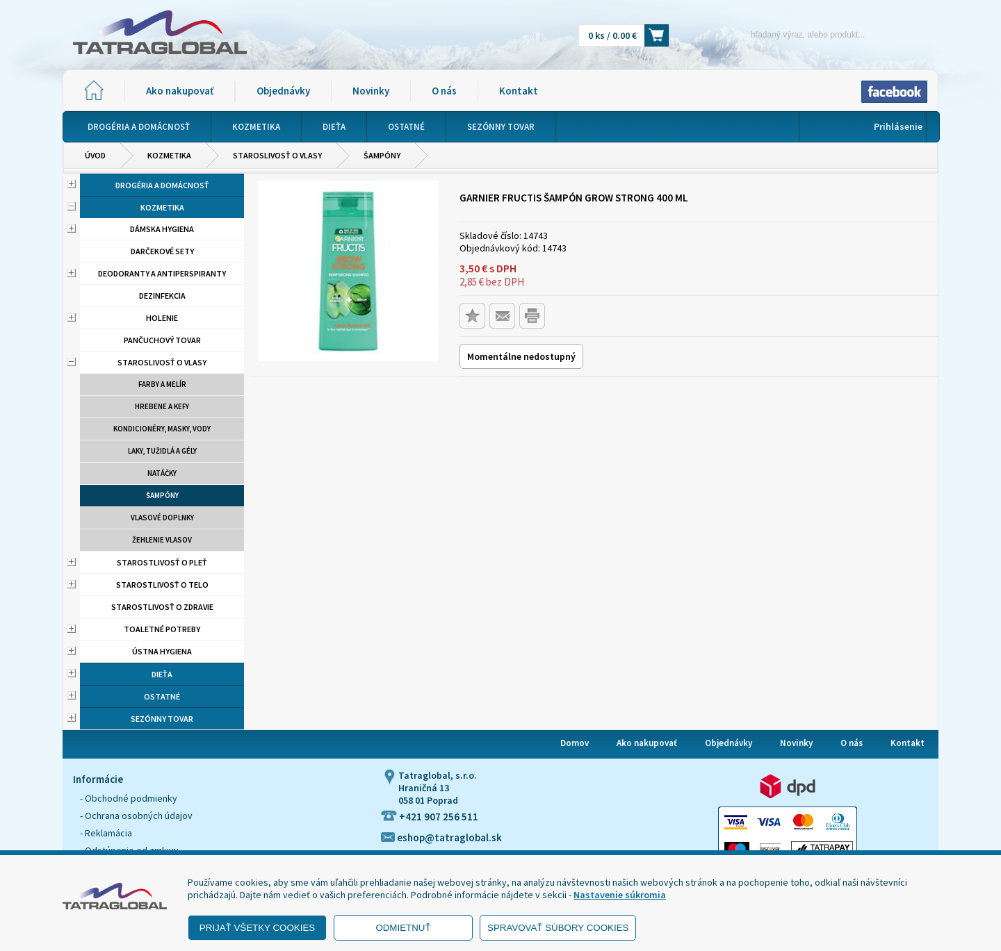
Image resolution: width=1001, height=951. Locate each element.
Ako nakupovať (179, 90)
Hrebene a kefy (162, 406)
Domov (574, 743)
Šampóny (382, 155)
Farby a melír (162, 384)
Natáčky (162, 473)
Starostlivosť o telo (162, 584)
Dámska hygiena (162, 229)
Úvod (95, 155)
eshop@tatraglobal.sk (441, 837)
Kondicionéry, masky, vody (162, 428)
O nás (444, 90)
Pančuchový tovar (162, 340)
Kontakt (518, 90)
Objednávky (283, 90)
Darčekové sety (162, 251)
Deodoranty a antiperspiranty (162, 273)
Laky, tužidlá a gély (162, 451)
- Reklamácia (106, 833)
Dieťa (162, 674)
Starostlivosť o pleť (162, 562)
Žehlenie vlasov (162, 540)
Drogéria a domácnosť (162, 185)
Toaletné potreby (162, 629)
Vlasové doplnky (162, 517)
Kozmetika (169, 155)
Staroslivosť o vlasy (277, 155)
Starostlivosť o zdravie (162, 607)
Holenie (162, 318)
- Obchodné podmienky (128, 798)
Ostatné (162, 696)
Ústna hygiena (162, 651)
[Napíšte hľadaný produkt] (784, 34)
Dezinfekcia (162, 295)
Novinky (370, 90)
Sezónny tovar (162, 718)
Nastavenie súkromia (619, 894)
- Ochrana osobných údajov (136, 815)
